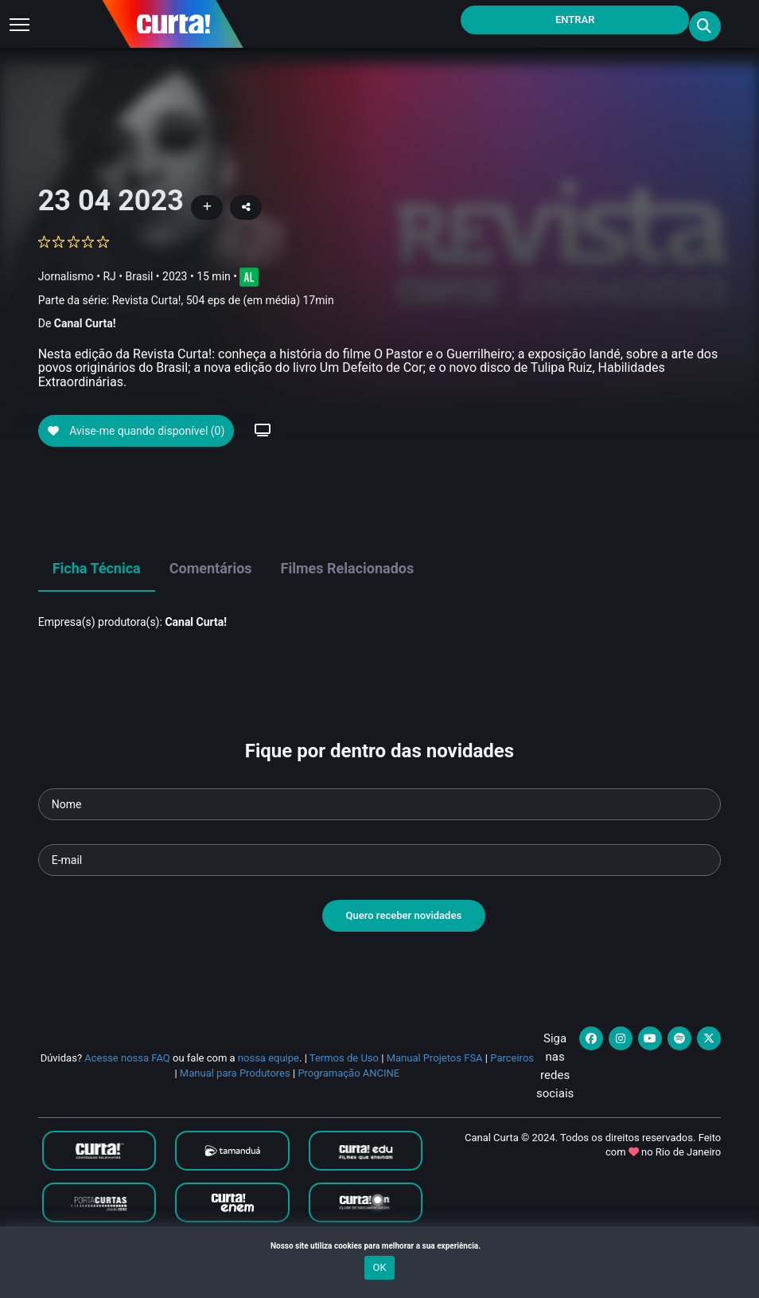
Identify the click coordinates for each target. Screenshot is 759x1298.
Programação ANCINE (348, 1101)
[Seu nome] (380, 832)
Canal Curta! (85, 323)
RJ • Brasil (128, 276)
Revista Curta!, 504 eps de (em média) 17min (223, 300)
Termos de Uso (344, 1086)
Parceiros (512, 1086)
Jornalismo (66, 276)
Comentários (210, 596)
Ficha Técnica (97, 596)
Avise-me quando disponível (136, 459)
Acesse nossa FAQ (127, 1086)
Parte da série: (186, 301)
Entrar (575, 19)
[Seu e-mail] (380, 888)
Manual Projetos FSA (435, 1086)
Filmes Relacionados (348, 596)
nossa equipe (268, 1086)
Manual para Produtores (235, 1101)
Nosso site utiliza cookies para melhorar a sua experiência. (379, 1245)
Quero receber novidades (404, 943)
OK (379, 1267)
